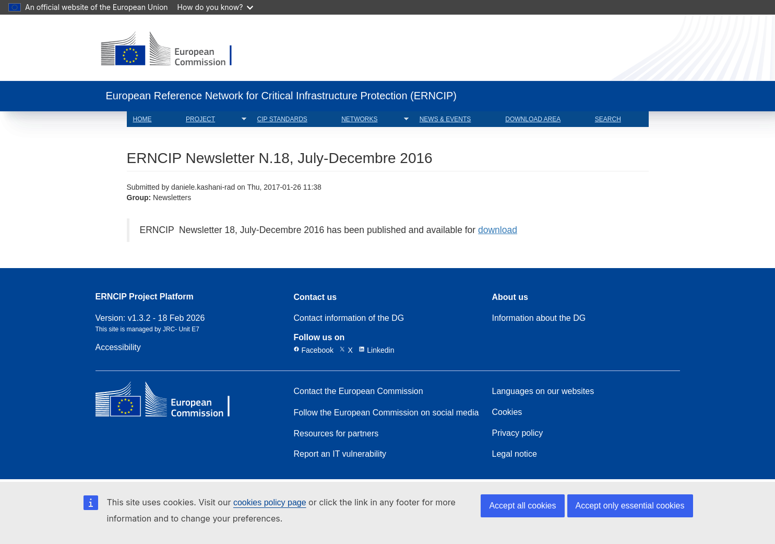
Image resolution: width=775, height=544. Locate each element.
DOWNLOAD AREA (533, 119)
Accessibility (118, 347)
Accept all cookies (522, 505)
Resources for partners (336, 433)
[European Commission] (175, 49)
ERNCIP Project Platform (145, 297)
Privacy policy (517, 433)
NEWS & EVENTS (445, 119)
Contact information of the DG (349, 318)
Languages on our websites (543, 391)
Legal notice (514, 454)
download (497, 230)
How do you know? (215, 7)
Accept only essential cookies (630, 505)
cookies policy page (269, 502)
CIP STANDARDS (282, 119)
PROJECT (213, 119)
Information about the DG (539, 318)
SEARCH (608, 119)
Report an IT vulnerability (340, 454)
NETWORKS (372, 119)
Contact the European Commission (358, 391)
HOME (142, 119)
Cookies (507, 412)
